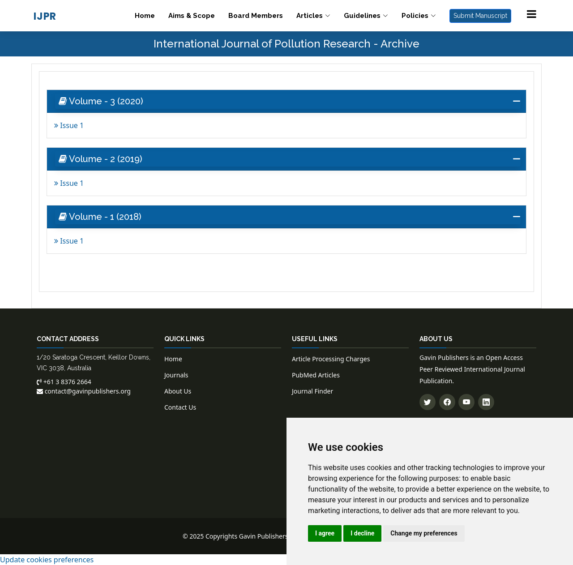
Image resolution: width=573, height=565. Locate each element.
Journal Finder (312, 391)
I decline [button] (362, 533)
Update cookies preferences (47, 560)
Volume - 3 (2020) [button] (101, 101)
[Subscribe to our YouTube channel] (466, 402)
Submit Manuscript (480, 15)
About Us (177, 391)
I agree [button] (324, 533)
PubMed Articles (316, 375)
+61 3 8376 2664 (64, 381)
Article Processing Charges (331, 359)
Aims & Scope (191, 16)
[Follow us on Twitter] (427, 402)
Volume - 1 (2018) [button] (100, 216)
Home (145, 16)
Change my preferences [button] (423, 533)
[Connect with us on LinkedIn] (486, 402)
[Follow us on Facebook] (447, 402)
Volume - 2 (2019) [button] (100, 159)
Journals (176, 375)
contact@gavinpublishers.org (84, 391)
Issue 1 (69, 125)
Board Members (255, 16)
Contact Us (180, 407)
